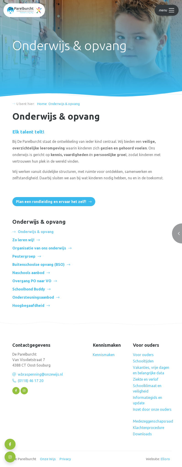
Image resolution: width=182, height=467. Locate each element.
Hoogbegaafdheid (28, 305)
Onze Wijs (48, 459)
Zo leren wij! (23, 240)
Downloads (142, 434)
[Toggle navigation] (167, 10)
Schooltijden (143, 361)
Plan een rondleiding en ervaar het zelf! (51, 202)
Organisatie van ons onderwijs (39, 248)
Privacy (65, 459)
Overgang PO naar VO (31, 281)
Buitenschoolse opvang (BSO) (38, 264)
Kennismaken (104, 355)
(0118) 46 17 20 (30, 381)
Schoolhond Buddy (28, 289)
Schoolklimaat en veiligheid (147, 388)
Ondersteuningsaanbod (33, 297)
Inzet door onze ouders (152, 409)
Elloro (165, 459)
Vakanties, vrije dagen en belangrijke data (151, 370)
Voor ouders (143, 355)
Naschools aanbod (28, 273)
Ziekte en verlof (145, 379)
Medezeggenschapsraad (153, 421)
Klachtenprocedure (148, 428)
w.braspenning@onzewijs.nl (40, 374)
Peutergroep (23, 256)
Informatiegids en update (147, 400)
